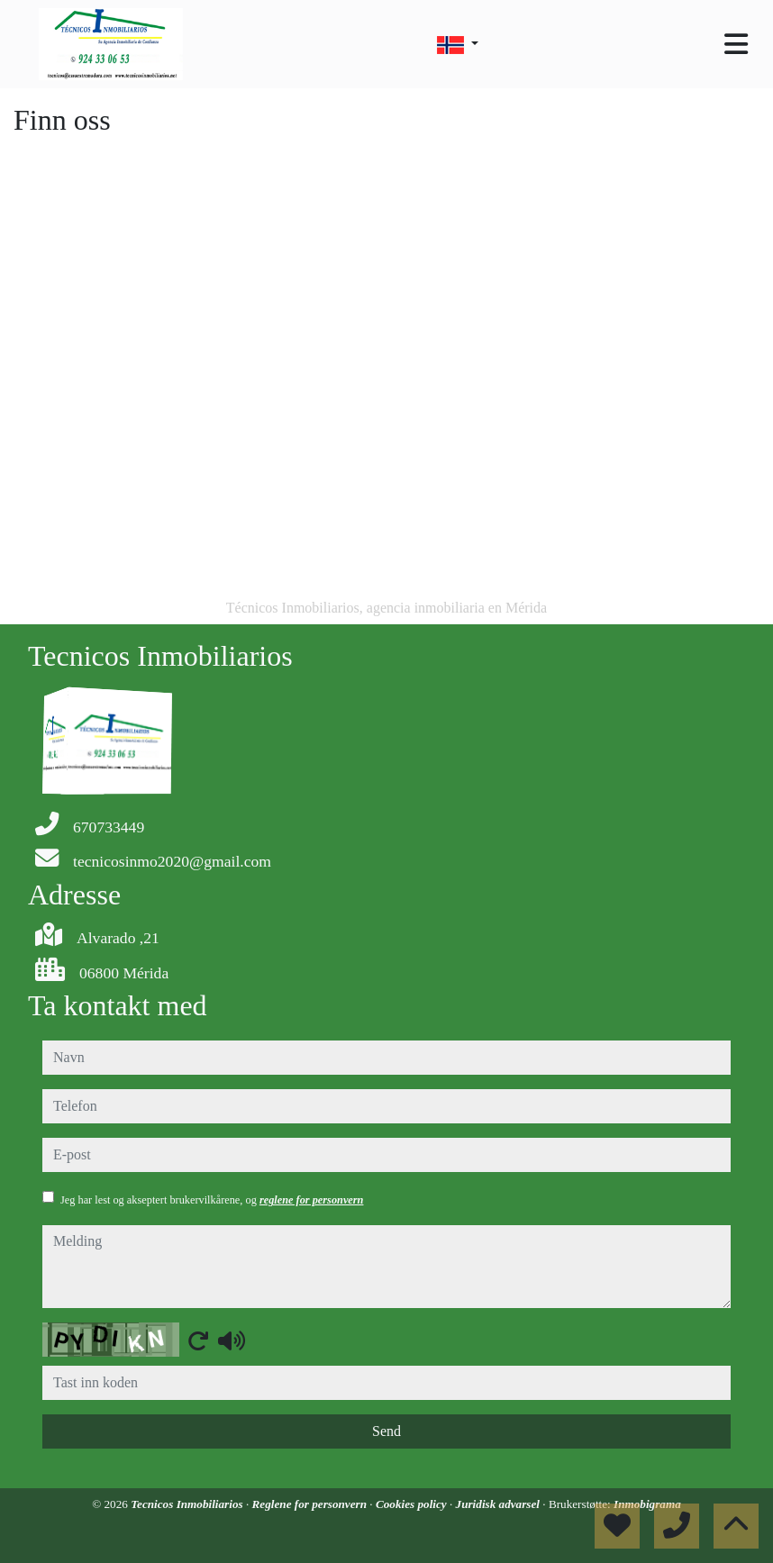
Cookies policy (413, 1504)
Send (386, 1431)
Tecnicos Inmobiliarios (188, 1504)
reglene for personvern (311, 1200)
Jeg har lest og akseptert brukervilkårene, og (211, 1200)
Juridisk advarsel (499, 1504)
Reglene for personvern (311, 1504)
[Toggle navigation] (736, 44)
